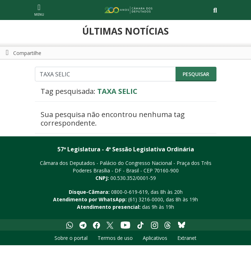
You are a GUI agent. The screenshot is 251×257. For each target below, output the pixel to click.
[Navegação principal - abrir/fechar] (39, 10)
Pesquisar (196, 74)
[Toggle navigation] (215, 10)
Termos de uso (115, 238)
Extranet (187, 238)
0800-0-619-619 (129, 191)
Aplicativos (155, 238)
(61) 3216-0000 (145, 199)
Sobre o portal (71, 238)
